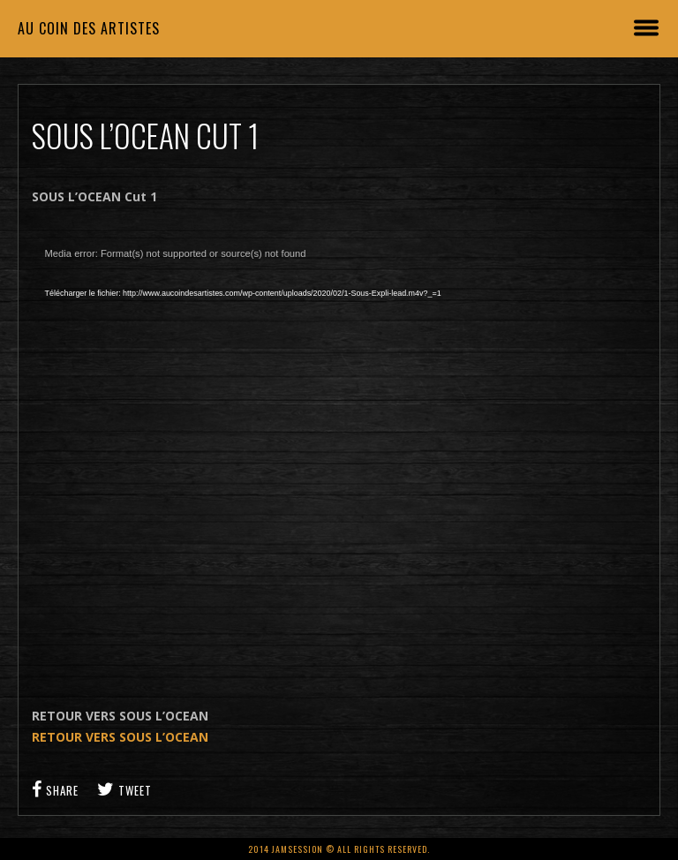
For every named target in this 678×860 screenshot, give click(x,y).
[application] (314, 437)
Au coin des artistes (89, 28)
